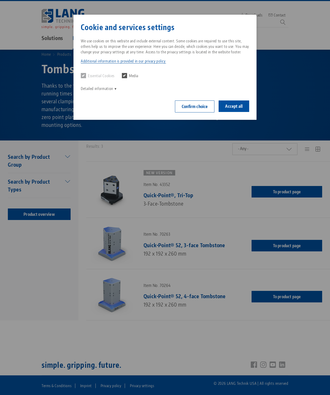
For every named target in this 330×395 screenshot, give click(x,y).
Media (130, 75)
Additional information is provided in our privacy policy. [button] (123, 61)
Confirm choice (195, 106)
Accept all (234, 106)
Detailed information (97, 88)
